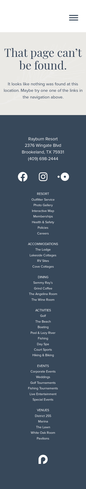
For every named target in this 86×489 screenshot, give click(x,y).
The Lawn (43, 427)
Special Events (43, 400)
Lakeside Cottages (43, 255)
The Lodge (43, 250)
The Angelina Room (43, 294)
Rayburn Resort (33, 16)
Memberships (43, 216)
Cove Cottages (43, 267)
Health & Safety (43, 222)
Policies (43, 228)
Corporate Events (43, 371)
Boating (43, 327)
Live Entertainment (43, 394)
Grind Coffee (43, 288)
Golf (43, 316)
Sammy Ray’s (43, 283)
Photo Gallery (43, 205)
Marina (43, 421)
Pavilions (43, 438)
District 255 (43, 416)
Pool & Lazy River (43, 333)
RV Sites (43, 261)
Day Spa (43, 344)
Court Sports (43, 350)
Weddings (43, 377)
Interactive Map (43, 211)
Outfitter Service (43, 200)
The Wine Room (43, 300)
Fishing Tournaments (43, 388)
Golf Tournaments (43, 383)
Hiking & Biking (43, 355)
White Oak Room (43, 433)
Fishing (43, 338)
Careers (43, 233)
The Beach (43, 322)
